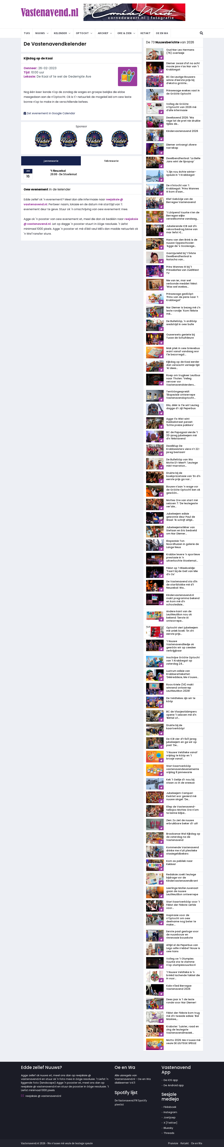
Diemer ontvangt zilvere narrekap (181, 146)
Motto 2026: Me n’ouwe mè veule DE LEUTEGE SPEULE (183, 1041)
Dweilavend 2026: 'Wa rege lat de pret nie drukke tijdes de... (183, 121)
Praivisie (173, 1143)
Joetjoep (170, 1117)
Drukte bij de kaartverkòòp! (175, 726)
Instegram (170, 1112)
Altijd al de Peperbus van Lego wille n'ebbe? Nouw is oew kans (183, 948)
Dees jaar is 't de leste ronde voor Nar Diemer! (181, 1001)
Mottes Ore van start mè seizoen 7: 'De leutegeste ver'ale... (182, 503)
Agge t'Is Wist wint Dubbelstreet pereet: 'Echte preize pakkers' (180, 422)
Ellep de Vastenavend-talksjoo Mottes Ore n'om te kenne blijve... (182, 810)
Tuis (27, 33)
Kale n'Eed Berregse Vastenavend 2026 (178, 987)
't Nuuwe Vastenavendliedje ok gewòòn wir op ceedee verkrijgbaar (181, 645)
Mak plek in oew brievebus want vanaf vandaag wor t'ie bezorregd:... (183, 351)
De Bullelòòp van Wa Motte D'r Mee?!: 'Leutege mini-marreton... (182, 463)
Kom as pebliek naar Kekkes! (179, 862)
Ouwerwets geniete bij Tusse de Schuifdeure (180, 336)
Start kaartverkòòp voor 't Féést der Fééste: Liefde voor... (183, 905)
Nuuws (40, 33)
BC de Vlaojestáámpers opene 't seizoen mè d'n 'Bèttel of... (181, 715)
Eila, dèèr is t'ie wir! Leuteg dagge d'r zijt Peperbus (182, 406)
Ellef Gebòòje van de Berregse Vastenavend (181, 200)
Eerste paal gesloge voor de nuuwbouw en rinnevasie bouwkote (182, 934)
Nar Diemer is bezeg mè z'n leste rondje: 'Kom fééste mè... (183, 311)
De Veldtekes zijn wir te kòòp (180, 699)
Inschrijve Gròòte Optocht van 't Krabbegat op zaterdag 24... (183, 660)
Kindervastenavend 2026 (182, 131)
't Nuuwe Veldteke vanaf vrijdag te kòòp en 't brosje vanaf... (181, 755)
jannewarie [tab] (51, 160)
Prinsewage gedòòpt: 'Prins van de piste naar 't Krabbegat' (182, 297)
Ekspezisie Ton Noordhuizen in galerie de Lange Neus (182, 544)
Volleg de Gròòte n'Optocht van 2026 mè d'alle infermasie (181, 107)
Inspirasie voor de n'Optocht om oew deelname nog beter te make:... (181, 919)
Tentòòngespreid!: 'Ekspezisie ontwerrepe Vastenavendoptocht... (180, 395)
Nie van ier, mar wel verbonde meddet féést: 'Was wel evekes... (181, 283)
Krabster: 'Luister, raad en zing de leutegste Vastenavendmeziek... (182, 1029)
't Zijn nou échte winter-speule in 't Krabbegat (181, 173)
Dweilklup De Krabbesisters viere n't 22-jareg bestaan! (183, 449)
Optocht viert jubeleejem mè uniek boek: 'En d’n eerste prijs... (182, 631)
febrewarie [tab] (111, 160)
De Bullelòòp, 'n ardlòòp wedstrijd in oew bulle (181, 322)
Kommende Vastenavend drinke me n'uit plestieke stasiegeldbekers (182, 850)
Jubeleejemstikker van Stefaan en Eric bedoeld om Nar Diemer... (181, 530)
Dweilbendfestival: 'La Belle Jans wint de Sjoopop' (183, 160)
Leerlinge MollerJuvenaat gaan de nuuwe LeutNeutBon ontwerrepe (182, 891)
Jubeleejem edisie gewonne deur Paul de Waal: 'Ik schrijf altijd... (180, 517)
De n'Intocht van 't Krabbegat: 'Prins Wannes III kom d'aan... (182, 188)
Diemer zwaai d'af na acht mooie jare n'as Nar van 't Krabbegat (183, 66)
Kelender (60, 33)
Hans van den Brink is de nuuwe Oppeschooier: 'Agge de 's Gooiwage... (181, 243)
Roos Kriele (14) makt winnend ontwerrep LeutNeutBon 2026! (180, 688)
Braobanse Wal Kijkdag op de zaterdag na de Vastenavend (183, 837)
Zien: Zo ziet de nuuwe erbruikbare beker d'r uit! (182, 822)
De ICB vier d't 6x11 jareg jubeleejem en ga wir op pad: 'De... (181, 742)
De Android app (174, 1085)
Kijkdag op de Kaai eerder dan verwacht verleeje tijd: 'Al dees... (183, 365)
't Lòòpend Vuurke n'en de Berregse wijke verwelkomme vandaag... (182, 215)
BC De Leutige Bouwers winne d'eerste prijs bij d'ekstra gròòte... (180, 80)
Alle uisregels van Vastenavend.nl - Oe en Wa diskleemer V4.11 (133, 1079)
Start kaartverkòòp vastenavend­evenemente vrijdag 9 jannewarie (182, 769)
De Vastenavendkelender (57, 44)
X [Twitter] (170, 1122)
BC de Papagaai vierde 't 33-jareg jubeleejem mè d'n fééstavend (182, 435)
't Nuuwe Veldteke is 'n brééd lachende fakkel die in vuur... (183, 975)
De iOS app (171, 1080)
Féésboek (170, 1107)
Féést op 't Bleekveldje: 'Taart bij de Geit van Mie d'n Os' (182, 571)
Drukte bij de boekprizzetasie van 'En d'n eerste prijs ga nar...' (183, 476)
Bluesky (168, 1128)
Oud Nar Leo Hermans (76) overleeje (180, 51)
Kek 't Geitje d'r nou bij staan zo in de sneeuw (180, 781)
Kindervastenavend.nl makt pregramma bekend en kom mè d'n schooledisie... (183, 599)
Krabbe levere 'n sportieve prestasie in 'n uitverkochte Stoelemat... (183, 557)
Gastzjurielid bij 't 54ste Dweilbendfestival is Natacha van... (181, 256)
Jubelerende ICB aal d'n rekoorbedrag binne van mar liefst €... (182, 229)
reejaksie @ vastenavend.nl (43, 1096)
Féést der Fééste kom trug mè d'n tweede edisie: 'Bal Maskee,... (183, 1016)
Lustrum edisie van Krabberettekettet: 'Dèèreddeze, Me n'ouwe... (182, 674)
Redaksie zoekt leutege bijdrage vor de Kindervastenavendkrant (182, 877)
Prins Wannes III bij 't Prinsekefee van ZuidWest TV (182, 270)
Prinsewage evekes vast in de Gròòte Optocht (183, 92)
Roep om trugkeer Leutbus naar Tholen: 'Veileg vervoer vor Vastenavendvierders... (183, 380)
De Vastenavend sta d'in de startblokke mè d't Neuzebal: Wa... (181, 584)
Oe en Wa (162, 33)
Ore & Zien (124, 33)
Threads (169, 1133)
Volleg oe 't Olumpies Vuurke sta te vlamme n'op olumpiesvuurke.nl (181, 962)
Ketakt (145, 33)
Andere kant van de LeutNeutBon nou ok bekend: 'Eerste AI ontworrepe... (179, 616)
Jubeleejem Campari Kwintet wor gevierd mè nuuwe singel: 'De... (181, 796)
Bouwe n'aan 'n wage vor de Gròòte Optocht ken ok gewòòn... (183, 490)
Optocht (82, 33)
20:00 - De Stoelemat (63, 172)
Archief (103, 33)
